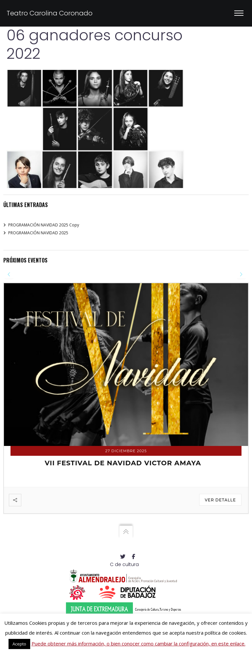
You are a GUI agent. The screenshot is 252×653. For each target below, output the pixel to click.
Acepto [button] (19, 644)
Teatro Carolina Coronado (50, 13)
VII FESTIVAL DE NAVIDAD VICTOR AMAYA (123, 463)
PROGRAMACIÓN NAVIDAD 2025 (38, 233)
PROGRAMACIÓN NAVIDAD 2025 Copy (43, 225)
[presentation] (9, 274)
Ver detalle (220, 499)
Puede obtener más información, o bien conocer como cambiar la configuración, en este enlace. (138, 643)
